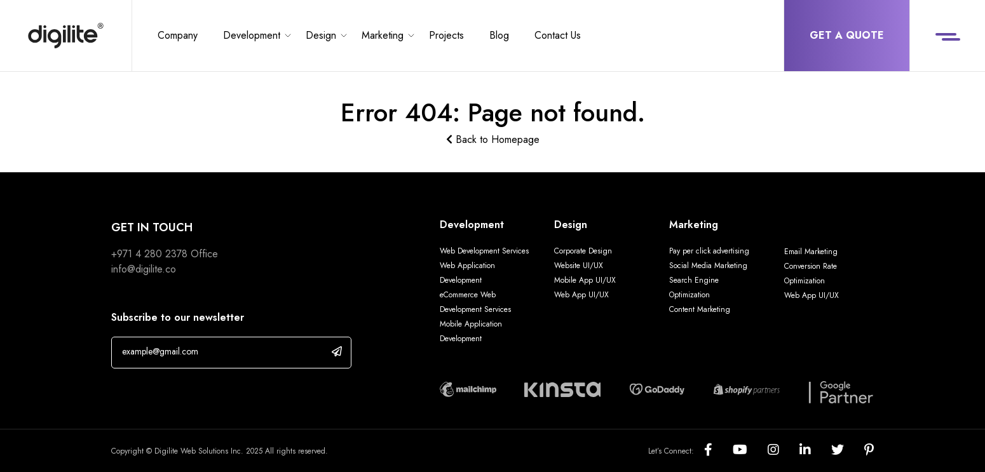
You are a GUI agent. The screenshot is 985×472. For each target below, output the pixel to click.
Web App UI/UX (581, 294)
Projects (446, 35)
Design (321, 35)
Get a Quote (847, 35)
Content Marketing (699, 309)
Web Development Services (484, 251)
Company (178, 35)
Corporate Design (583, 251)
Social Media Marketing (708, 265)
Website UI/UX (578, 265)
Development (251, 35)
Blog (499, 35)
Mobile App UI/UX (585, 280)
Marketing (383, 35)
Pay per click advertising (709, 251)
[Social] (718, 450)
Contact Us (557, 35)
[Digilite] (65, 35)
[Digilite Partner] (468, 388)
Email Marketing (811, 251)
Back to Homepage (493, 139)
